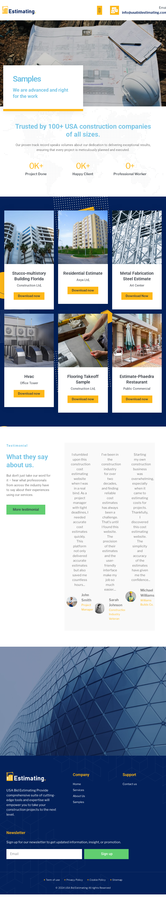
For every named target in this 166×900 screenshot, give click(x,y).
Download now (29, 296)
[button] (99, 10)
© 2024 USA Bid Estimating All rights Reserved (83, 888)
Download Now (137, 296)
